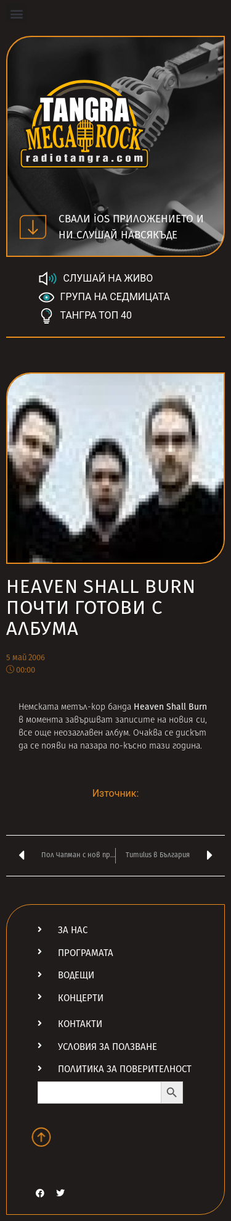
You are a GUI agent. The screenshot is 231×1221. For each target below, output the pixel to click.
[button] (16, 13)
